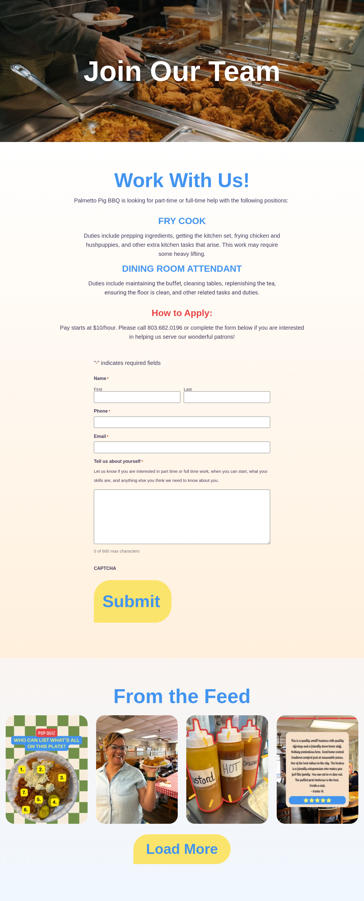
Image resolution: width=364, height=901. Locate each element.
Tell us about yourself (118, 461)
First (98, 389)
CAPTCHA (105, 568)
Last (188, 389)
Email (101, 436)
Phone (102, 411)
